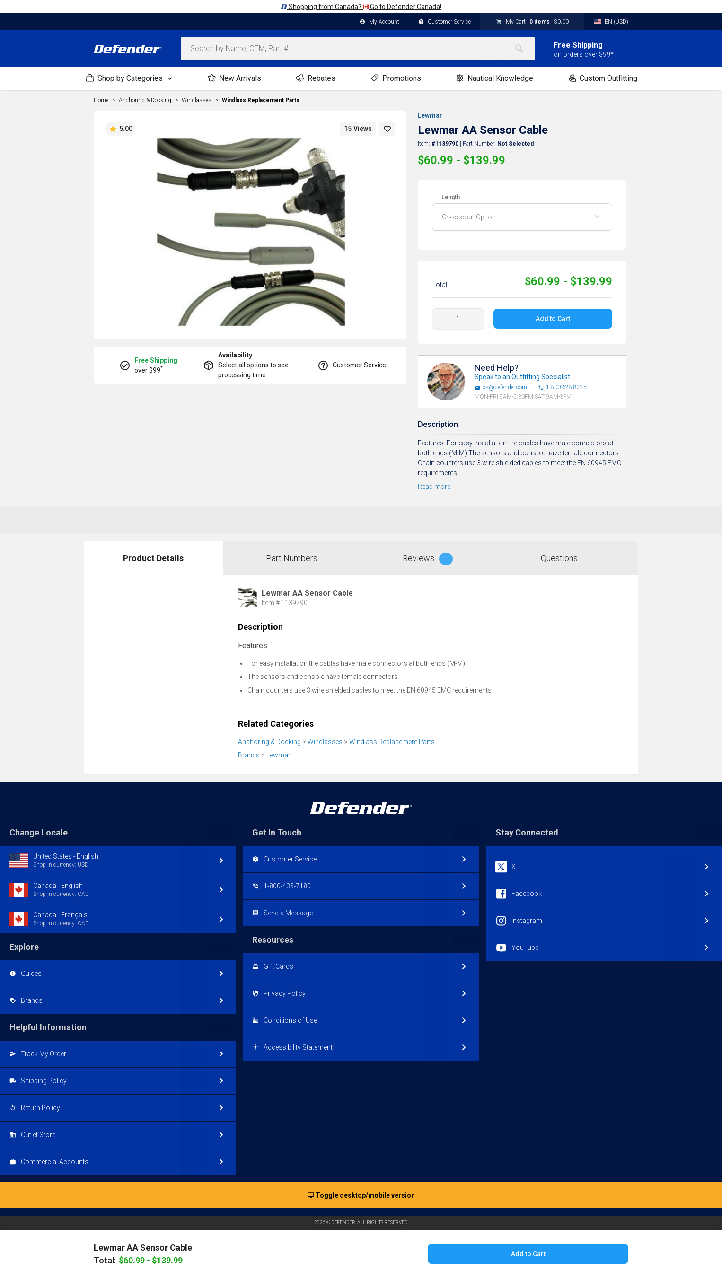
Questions (559, 558)
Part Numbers (291, 558)
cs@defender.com (501, 387)
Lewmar (430, 115)
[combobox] (358, 48)
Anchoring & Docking (269, 742)
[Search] (524, 48)
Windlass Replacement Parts (260, 100)
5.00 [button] (120, 129)
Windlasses (325, 742)
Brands (249, 755)
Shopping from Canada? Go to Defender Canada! (361, 6)
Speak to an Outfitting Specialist (522, 377)
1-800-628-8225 (562, 387)
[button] (387, 129)
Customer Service (444, 22)
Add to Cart (553, 318)
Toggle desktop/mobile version (361, 1195)
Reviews (428, 559)
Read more (434, 486)
